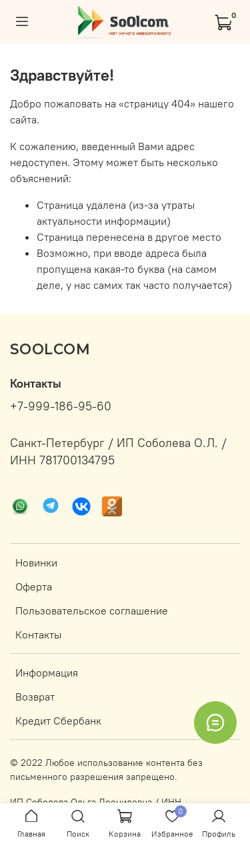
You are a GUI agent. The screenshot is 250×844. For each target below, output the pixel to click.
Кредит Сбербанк (58, 720)
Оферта (33, 586)
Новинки (36, 562)
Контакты (38, 634)
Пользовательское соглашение (91, 610)
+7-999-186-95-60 (60, 406)
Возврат (35, 696)
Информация (46, 672)
